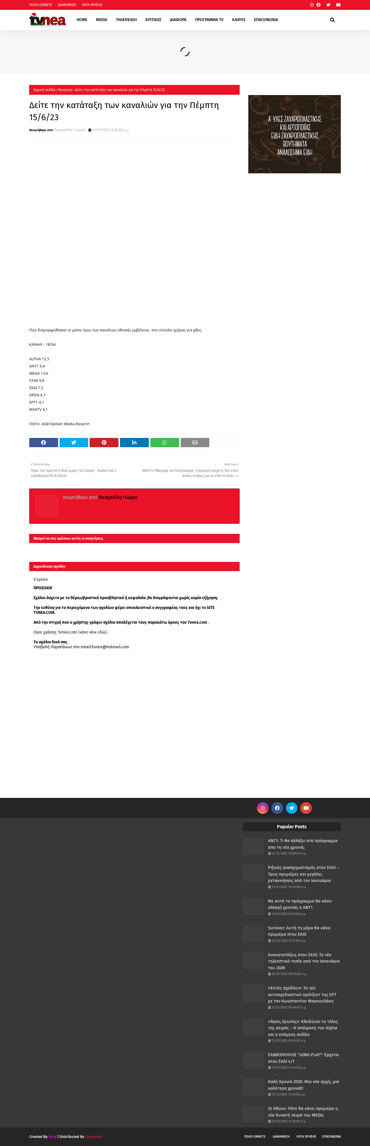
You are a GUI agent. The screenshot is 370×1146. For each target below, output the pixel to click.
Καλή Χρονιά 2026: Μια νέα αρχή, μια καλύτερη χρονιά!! (303, 1085)
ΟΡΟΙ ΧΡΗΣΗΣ (92, 5)
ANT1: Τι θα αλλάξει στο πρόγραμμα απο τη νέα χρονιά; (303, 844)
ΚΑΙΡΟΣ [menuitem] (238, 19)
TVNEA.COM (44, 612)
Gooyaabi (93, 1136)
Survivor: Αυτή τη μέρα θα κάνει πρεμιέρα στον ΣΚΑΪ (299, 931)
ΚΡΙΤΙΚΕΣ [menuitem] (153, 19)
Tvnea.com (197, 622)
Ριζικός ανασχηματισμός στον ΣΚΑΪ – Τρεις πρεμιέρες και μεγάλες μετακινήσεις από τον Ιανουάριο (303, 874)
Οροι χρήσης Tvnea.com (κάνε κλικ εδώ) (70, 632)
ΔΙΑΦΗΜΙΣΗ (67, 5)
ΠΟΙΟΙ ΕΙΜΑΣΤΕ (40, 5)
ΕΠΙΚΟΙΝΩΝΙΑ (331, 1136)
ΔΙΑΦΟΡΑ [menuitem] (178, 19)
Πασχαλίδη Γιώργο (70, 130)
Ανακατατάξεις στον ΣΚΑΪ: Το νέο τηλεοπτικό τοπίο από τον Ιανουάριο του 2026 (304, 961)
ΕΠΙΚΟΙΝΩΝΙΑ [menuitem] (266, 19)
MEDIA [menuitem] (101, 19)
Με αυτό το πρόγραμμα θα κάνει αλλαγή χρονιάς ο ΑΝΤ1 (300, 904)
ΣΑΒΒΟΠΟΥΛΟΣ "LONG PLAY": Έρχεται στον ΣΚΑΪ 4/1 (303, 1058)
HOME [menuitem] (82, 19)
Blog (52, 1136)
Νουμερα (65, 90)
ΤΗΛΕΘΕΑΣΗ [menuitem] (126, 19)
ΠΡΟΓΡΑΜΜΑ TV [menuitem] (209, 19)
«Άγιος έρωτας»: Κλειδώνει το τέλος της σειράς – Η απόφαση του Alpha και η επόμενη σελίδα (303, 1028)
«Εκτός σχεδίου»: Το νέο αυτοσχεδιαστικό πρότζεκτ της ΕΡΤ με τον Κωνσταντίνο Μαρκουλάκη (302, 994)
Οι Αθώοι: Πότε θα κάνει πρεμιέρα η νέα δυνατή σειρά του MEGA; (303, 1112)
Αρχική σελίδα (44, 90)
